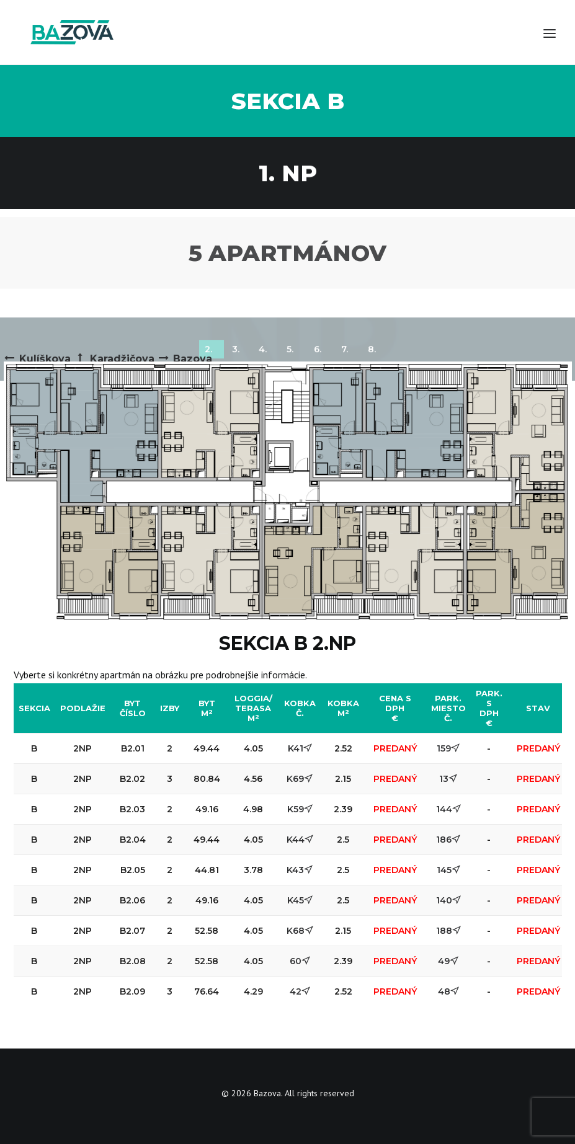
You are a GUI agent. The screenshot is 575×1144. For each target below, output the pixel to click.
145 (448, 870)
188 (448, 930)
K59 (300, 809)
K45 (300, 900)
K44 (300, 839)
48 (448, 991)
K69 (300, 778)
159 (448, 748)
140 (448, 900)
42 (300, 991)
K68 (300, 930)
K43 (300, 870)
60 (300, 961)
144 (448, 809)
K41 (300, 748)
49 (448, 961)
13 (448, 778)
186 (448, 839)
